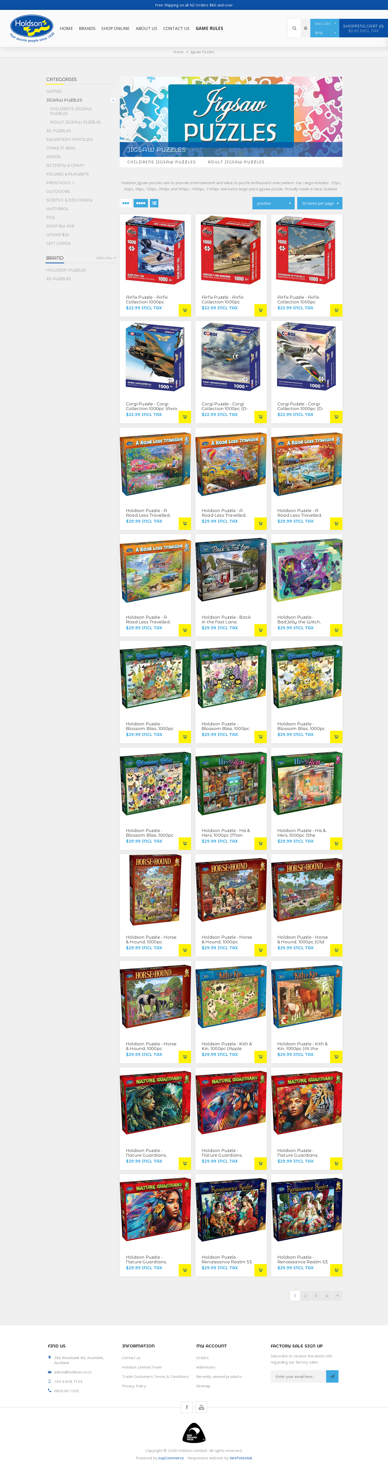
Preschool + (60, 182)
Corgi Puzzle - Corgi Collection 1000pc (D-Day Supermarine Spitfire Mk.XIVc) (300, 410)
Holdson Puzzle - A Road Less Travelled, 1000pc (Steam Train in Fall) (302, 517)
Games (54, 91)
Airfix (53, 156)
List (154, 203)
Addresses (205, 1367)
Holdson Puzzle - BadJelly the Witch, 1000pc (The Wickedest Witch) (302, 624)
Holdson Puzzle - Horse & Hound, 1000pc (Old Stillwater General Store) (302, 944)
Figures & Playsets (67, 174)
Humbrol (57, 208)
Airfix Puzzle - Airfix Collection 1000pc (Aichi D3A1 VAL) (147, 302)
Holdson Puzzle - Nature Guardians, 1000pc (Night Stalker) (150, 1155)
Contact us (131, 1357)
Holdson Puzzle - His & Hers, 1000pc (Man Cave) (226, 835)
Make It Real (61, 148)
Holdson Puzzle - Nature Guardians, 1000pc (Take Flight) (223, 1155)
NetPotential (241, 1457)
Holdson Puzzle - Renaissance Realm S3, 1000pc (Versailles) (302, 1262)
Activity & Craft (65, 165)
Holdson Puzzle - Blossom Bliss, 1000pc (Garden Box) (225, 728)
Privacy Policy (134, 1385)
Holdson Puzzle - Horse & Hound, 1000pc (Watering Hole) (151, 1048)
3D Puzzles (58, 130)
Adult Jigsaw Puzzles (236, 162)
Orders (202, 1357)
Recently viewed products (219, 1376)
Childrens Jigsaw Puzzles (161, 162)
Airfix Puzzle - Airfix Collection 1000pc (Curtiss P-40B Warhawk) (222, 304)
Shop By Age (60, 226)
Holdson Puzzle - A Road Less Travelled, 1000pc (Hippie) (148, 515)
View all (104, 258)
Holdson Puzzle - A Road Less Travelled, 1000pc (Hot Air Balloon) (224, 517)
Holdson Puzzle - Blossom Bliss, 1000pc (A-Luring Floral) (150, 728)
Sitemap (203, 1385)
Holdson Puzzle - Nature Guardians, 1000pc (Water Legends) (146, 1264)
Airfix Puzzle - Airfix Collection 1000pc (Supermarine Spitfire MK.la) (300, 304)
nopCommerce (171, 1457)
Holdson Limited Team (142, 1367)
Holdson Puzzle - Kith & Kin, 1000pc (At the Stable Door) (302, 1048)
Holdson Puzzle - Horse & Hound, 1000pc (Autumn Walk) (151, 942)
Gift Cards (58, 243)
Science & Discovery (69, 200)
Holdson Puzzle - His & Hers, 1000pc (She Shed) (301, 835)
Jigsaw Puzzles (64, 100)
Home (178, 51)
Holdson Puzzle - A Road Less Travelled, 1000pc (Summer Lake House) (150, 624)
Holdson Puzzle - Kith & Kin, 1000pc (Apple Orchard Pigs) (227, 1048)
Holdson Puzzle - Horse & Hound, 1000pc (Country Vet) (227, 942)
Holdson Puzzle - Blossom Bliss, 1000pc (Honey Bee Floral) (301, 728)
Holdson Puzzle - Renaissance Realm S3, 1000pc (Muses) (227, 1262)
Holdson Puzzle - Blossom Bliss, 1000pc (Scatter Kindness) (150, 835)
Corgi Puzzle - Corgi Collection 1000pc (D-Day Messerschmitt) (225, 408)
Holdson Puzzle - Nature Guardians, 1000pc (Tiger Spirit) (298, 1155)
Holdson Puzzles (66, 270)
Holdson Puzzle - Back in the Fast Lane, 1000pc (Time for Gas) (226, 622)
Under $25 (57, 234)
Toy (50, 217)
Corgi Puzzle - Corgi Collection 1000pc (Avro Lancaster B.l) (151, 408)
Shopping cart (363, 28)
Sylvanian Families (69, 139)
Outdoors (58, 191)
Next (337, 1296)
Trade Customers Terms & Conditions (155, 1376)
